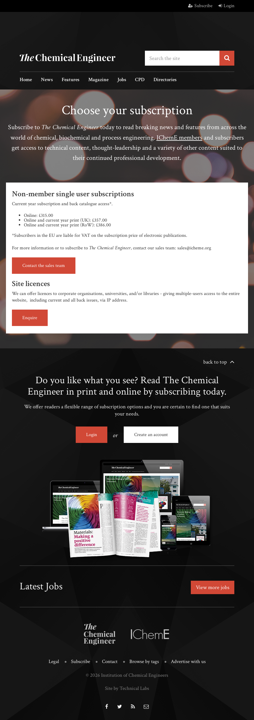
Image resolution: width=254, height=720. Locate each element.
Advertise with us (188, 661)
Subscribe (200, 6)
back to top (215, 362)
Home (26, 80)
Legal (54, 661)
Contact (109, 661)
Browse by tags (144, 661)
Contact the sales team (43, 265)
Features (70, 80)
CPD (140, 80)
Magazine (98, 80)
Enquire (29, 318)
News (47, 80)
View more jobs (212, 587)
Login (226, 6)
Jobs (121, 80)
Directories (165, 80)
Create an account (151, 435)
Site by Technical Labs (127, 688)
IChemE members (179, 137)
